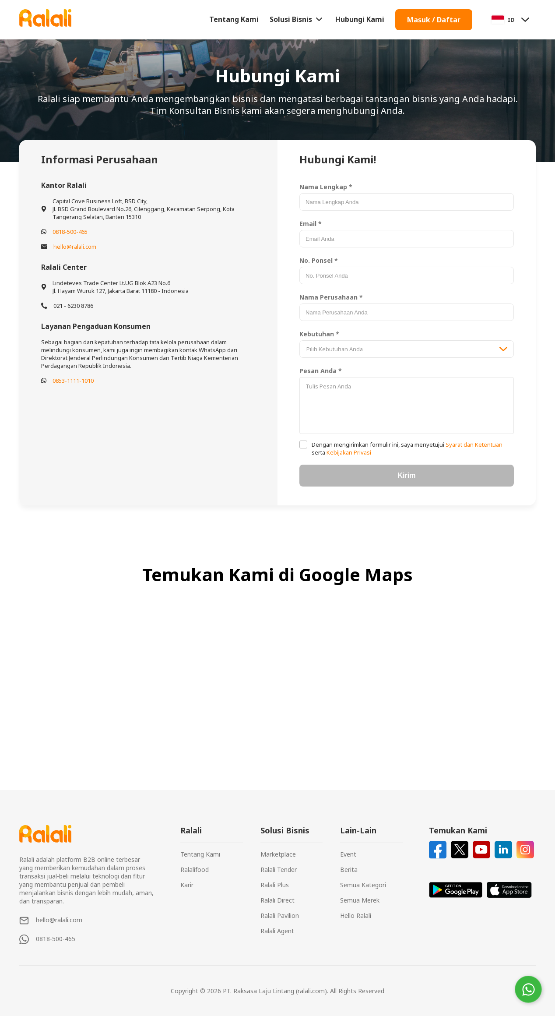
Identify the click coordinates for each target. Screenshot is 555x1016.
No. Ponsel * (318, 260)
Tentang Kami (234, 19)
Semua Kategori (363, 885)
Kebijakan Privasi (348, 452)
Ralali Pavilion (279, 915)
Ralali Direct (277, 900)
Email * (310, 223)
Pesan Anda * (320, 371)
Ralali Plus (274, 885)
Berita (349, 869)
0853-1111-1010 (73, 381)
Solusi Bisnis (297, 19)
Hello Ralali (355, 915)
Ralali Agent (277, 931)
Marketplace (278, 854)
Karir (186, 885)
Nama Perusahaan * (331, 297)
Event (348, 854)
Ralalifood (194, 869)
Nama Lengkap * (325, 187)
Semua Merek (359, 900)
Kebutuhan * (319, 334)
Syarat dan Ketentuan (473, 444)
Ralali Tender (278, 869)
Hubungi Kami (359, 19)
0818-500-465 (70, 232)
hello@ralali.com (74, 246)
